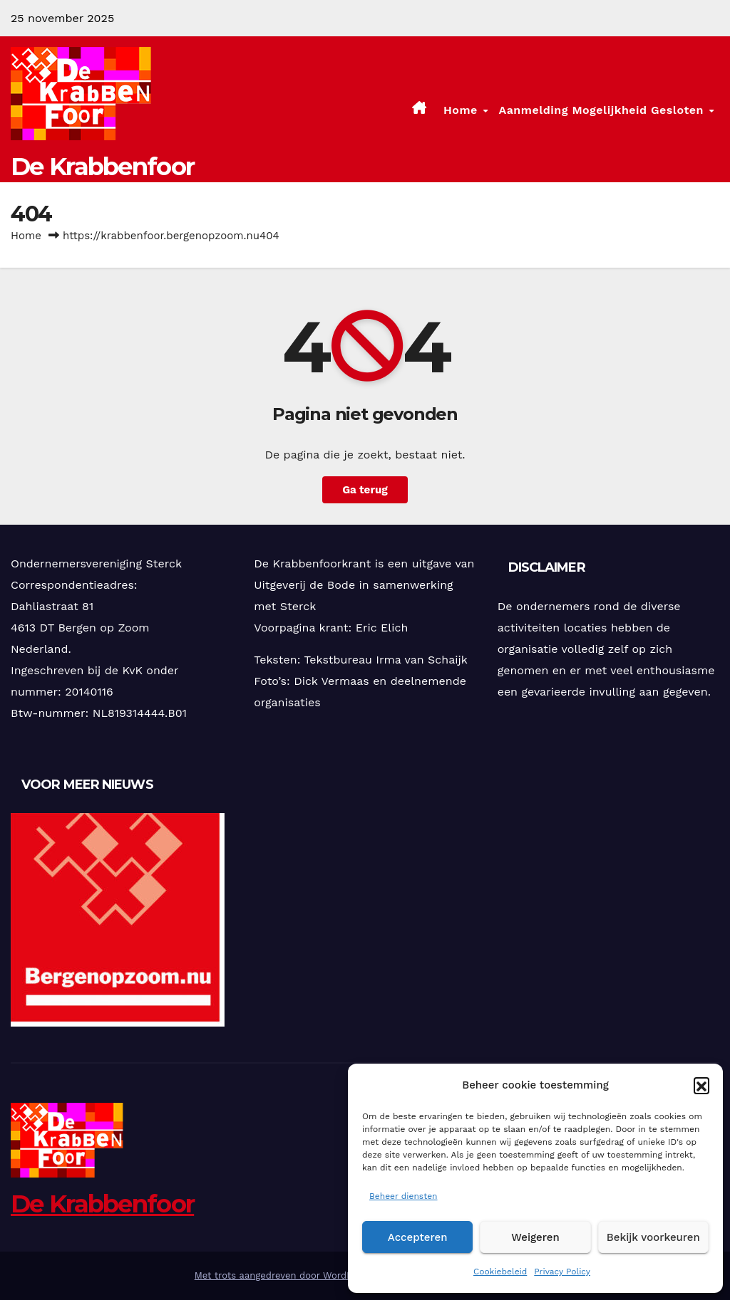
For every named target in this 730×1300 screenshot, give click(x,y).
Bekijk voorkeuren (653, 1237)
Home (462, 109)
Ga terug (365, 489)
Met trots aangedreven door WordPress (284, 1275)
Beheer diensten (403, 1196)
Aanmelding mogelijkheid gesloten (602, 109)
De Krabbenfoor (102, 167)
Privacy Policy (562, 1272)
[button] (701, 1085)
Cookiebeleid (500, 1272)
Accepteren (418, 1237)
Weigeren (535, 1237)
